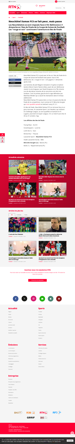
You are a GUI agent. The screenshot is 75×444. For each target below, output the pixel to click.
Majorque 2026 (51, 12)
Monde (9, 317)
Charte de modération (13, 397)
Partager (12, 79)
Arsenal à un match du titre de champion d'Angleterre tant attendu (22, 200)
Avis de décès (41, 366)
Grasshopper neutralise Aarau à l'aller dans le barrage (51, 200)
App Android (59, 298)
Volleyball (41, 319)
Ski (39, 324)
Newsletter (10, 403)
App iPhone (50, 298)
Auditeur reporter (12, 330)
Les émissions (11, 348)
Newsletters (42, 298)
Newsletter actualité (12, 332)
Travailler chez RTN (12, 389)
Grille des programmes (13, 356)
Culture (10, 322)
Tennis (40, 330)
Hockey (40, 314)
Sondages (10, 366)
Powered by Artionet (13, 431)
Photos (31, 12)
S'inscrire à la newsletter (37, 280)
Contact (10, 400)
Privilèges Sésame (42, 353)
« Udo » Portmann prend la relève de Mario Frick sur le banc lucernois (50, 235)
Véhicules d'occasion (43, 348)
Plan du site (25, 427)
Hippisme (41, 327)
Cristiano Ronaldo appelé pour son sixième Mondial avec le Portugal (20, 177)
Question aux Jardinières (13, 361)
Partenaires (10, 392)
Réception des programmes (14, 381)
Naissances (10, 358)
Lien (12, 85)
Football (20, 17)
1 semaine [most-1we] (19, 214)
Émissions (24, 12)
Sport (18, 12)
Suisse (9, 314)
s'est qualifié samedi (33, 104)
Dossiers (10, 327)
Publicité (10, 387)
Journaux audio (11, 324)
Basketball (41, 317)
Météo (40, 356)
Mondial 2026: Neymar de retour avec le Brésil (51, 177)
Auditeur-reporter (60, 1)
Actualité (12, 12)
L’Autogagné (11, 363)
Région (9, 311)
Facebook (15, 298)
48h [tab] (12, 214)
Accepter (70, 440)
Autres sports (41, 335)
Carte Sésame (11, 384)
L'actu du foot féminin (16, 234)
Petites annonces (42, 358)
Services (42, 12)
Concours (10, 369)
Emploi (40, 363)
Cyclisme (40, 322)
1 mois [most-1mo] (25, 214)
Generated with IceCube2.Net (24, 431)
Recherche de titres (12, 353)
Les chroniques (11, 350)
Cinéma (40, 350)
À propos (10, 379)
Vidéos (36, 12)
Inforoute (41, 361)
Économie (10, 319)
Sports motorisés (42, 332)
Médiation (10, 395)
